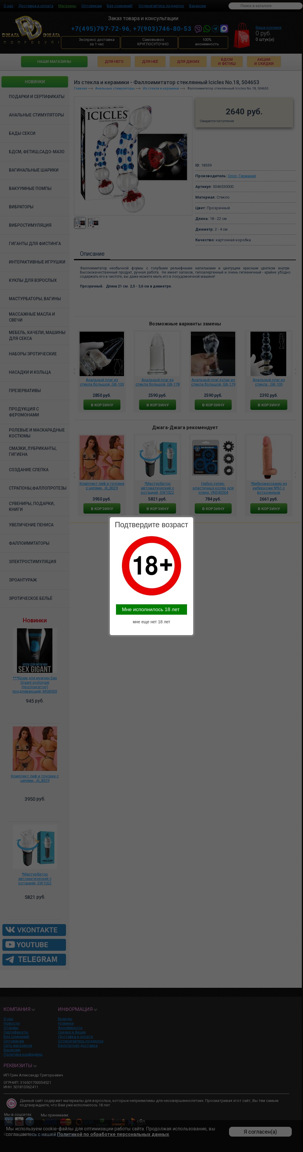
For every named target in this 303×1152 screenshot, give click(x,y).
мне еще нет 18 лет (151, 621)
